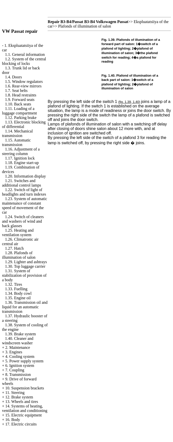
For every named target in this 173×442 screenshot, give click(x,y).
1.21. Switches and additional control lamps (21, 183)
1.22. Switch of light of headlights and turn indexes (24, 192)
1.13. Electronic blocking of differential (24, 124)
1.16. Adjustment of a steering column (21, 151)
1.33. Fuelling (16, 289)
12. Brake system (19, 397)
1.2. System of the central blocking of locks (24, 61)
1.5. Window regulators (24, 81)
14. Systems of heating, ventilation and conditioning (24, 408)
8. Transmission (18, 374)
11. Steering (15, 392)
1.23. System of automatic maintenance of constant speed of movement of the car (24, 205)
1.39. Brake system (20, 334)
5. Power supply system (24, 361)
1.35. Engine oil (18, 298)
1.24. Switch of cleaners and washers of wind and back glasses (23, 221)
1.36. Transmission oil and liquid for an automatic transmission (24, 307)
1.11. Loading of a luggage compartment (19, 110)
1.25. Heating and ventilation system (18, 232)
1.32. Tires (13, 284)
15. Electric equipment (23, 415)
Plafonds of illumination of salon (84, 26)
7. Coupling (14, 370)
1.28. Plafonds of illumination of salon (18, 255)
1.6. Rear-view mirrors (23, 86)
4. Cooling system (19, 356)
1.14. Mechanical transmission (17, 133)
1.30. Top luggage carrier (25, 266)
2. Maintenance (17, 347)
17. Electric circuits (21, 424)
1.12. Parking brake (20, 117)
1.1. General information (25, 54)
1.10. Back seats (18, 104)
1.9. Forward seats (19, 99)
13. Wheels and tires (21, 401)
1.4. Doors (13, 77)
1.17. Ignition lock (20, 158)
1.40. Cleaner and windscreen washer (17, 340)
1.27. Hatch (14, 248)
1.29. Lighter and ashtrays (26, 262)
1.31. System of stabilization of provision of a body (24, 275)
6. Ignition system (19, 365)
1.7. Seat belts (16, 90)
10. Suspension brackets (24, 388)
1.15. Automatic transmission (16, 142)
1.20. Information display (25, 176)
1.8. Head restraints (20, 95)
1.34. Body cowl (18, 293)
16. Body (12, 419)
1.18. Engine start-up (22, 163)
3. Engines (13, 352)
